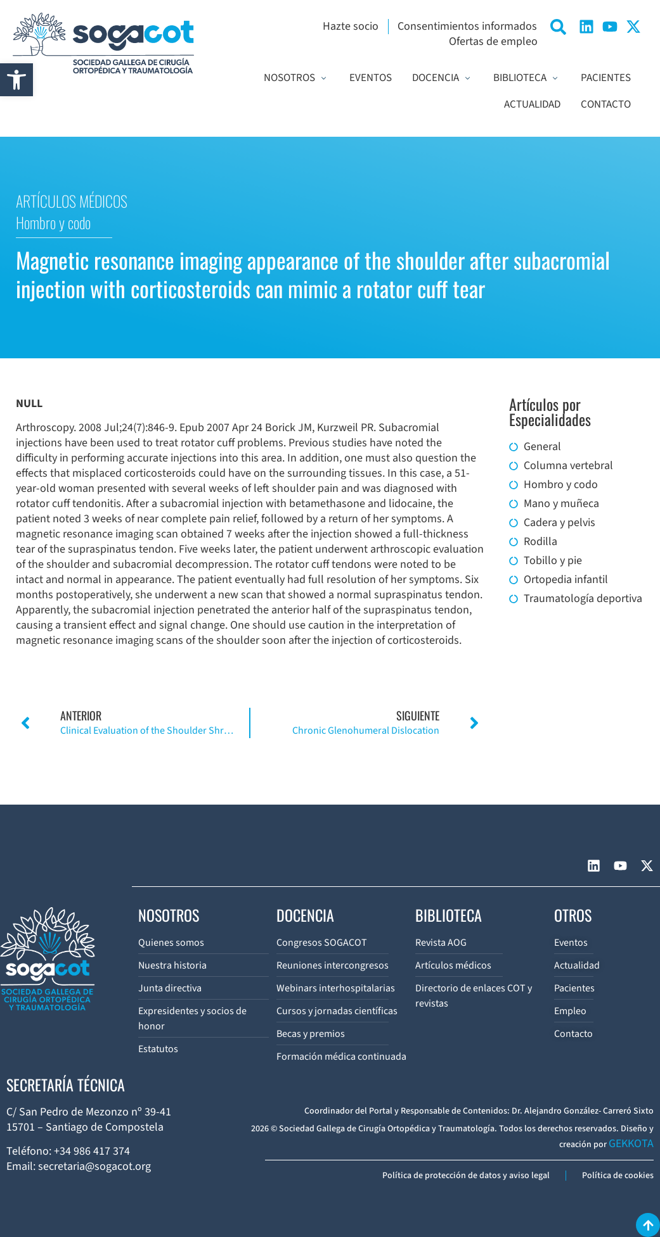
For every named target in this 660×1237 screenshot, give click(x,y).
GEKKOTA (631, 1144)
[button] (16, 79)
